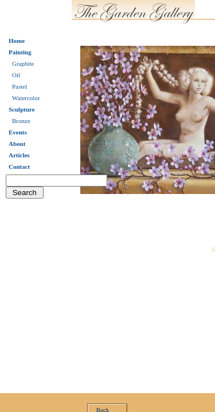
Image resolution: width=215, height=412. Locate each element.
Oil (16, 75)
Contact (19, 166)
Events (18, 132)
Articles (19, 155)
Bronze (21, 120)
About (17, 143)
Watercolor (26, 97)
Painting (20, 52)
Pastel (19, 86)
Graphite (23, 63)
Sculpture (22, 109)
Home (17, 40)
